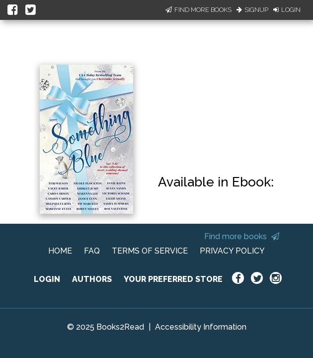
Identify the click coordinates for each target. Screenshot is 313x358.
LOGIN (47, 279)
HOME (60, 251)
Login (287, 9)
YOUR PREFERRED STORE (173, 279)
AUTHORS (92, 279)
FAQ (92, 251)
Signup (252, 9)
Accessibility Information (200, 327)
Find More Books (198, 9)
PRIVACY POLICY (232, 251)
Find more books (241, 236)
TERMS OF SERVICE (150, 251)
